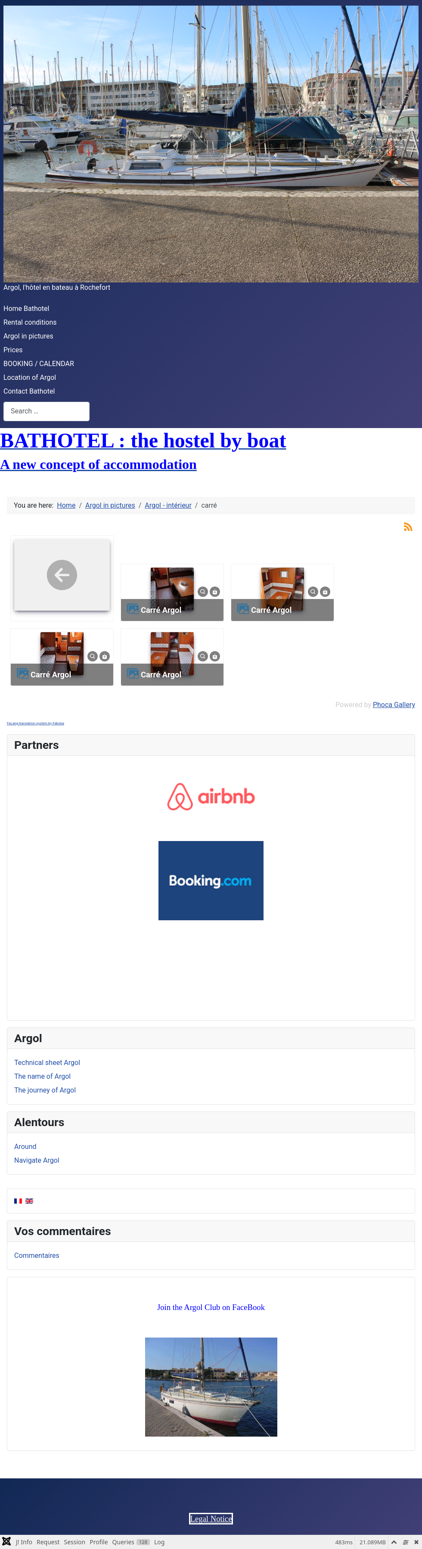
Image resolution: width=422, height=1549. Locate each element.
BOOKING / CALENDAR (38, 364)
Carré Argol (161, 610)
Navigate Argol (36, 1160)
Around (25, 1146)
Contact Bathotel (29, 391)
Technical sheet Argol (47, 1063)
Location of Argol (29, 377)
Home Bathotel (26, 308)
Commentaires (36, 1255)
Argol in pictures (28, 336)
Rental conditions (30, 322)
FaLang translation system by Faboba (35, 723)
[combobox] (46, 411)
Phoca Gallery (394, 705)
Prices (13, 350)
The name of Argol (42, 1076)
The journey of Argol (45, 1090)
